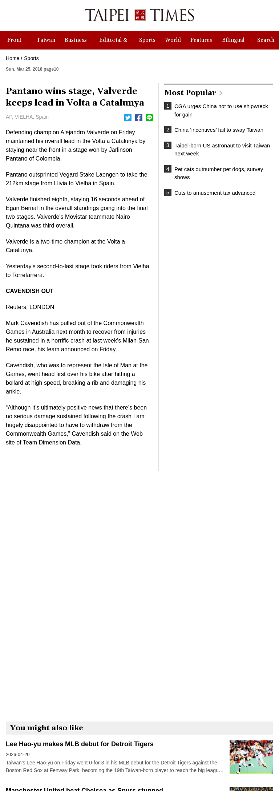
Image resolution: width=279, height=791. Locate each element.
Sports (31, 58)
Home (12, 58)
